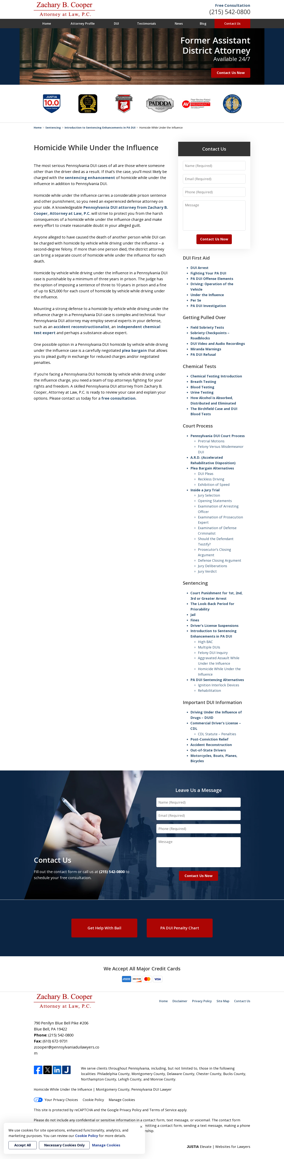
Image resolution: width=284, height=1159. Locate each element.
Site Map (223, 1001)
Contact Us (232, 23)
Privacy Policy (202, 1001)
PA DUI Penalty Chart (179, 927)
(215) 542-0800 (229, 12)
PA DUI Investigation (208, 305)
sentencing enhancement (90, 177)
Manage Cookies (122, 1099)
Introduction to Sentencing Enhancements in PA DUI (100, 127)
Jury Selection (209, 495)
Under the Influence (207, 295)
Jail (192, 614)
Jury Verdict (207, 571)
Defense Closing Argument (219, 560)
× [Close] (141, 1126)
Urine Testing (202, 392)
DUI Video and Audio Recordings (217, 343)
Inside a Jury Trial (205, 490)
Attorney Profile (83, 23)
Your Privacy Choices (56, 1099)
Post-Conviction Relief (209, 739)
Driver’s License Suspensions (214, 625)
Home (46, 23)
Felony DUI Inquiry (213, 652)
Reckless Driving (211, 479)
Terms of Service (163, 1110)
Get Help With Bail (104, 927)
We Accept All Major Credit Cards (142, 968)
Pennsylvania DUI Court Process (217, 436)
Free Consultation (232, 5)
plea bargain (134, 350)
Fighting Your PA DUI (208, 273)
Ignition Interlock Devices (218, 685)
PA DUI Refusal (203, 354)
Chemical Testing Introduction (216, 376)
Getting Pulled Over (204, 317)
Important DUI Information (212, 702)
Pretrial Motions (211, 441)
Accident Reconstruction (211, 744)
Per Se (195, 300)
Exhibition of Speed (214, 484)
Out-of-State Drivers (208, 750)
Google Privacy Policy (124, 1110)
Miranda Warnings (205, 349)
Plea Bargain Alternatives (212, 468)
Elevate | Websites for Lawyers (218, 1146)
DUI (116, 23)
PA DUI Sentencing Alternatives (217, 679)
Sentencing (53, 127)
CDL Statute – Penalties (217, 734)
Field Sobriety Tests (207, 327)
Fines (194, 620)
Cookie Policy (93, 1099)
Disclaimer (180, 1001)
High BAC (205, 641)
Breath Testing (203, 381)
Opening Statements (215, 500)
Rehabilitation (209, 690)
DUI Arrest (199, 267)
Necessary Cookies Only (64, 1145)
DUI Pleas (205, 473)
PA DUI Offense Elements (211, 278)
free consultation (118, 398)
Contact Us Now (231, 72)
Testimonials (146, 23)
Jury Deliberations (212, 566)
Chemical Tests (199, 366)
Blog (203, 23)
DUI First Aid (196, 258)
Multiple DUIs (209, 647)
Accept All (22, 1145)
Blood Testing (202, 387)
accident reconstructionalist (81, 326)
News (179, 23)
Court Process (198, 426)
